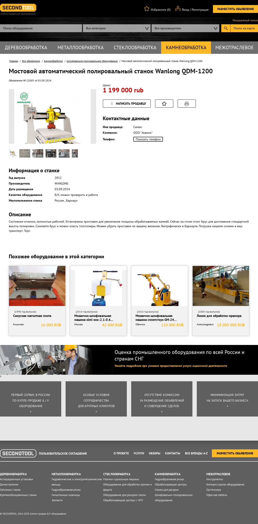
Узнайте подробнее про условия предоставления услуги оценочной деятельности (171, 366)
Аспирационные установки (16, 479)
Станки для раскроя (166, 490)
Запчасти (57, 500)
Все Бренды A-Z (196, 453)
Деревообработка (26, 47)
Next (85, 123)
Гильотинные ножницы (66, 495)
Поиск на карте (244, 28)
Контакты (172, 453)
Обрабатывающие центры (171, 484)
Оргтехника (213, 490)
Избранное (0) (161, 10)
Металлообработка (81, 47)
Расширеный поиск (245, 20)
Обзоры (154, 453)
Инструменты (214, 479)
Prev (19, 123)
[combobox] (117, 28)
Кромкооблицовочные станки (18, 495)
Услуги (139, 453)
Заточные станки (10, 490)
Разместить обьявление (235, 9)
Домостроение (9, 484)
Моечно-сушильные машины (121, 479)
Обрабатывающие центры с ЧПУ (123, 500)
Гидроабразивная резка (66, 490)
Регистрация (200, 10)
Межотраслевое (234, 47)
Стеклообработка (135, 47)
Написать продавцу (128, 104)
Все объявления (31, 61)
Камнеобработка (186, 47)
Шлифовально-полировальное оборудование (92, 61)
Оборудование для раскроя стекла (124, 495)
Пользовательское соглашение (63, 453)
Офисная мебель (216, 495)
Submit (225, 28)
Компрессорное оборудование (225, 484)
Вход (185, 10)
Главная (13, 61)
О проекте (121, 453)
